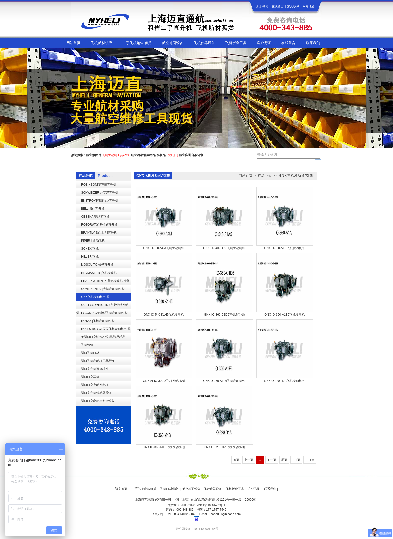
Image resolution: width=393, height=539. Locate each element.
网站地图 (309, 6)
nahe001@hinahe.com (225, 514)
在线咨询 (254, 489)
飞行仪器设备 (213, 489)
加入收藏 (293, 6)
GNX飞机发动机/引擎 (296, 175)
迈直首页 (121, 489)
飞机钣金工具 (235, 489)
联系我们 (270, 489)
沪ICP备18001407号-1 (211, 505)
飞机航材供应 (169, 489)
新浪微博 (262, 6)
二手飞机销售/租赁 (143, 489)
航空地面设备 (191, 489)
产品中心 (265, 175)
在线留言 (278, 6)
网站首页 (246, 175)
